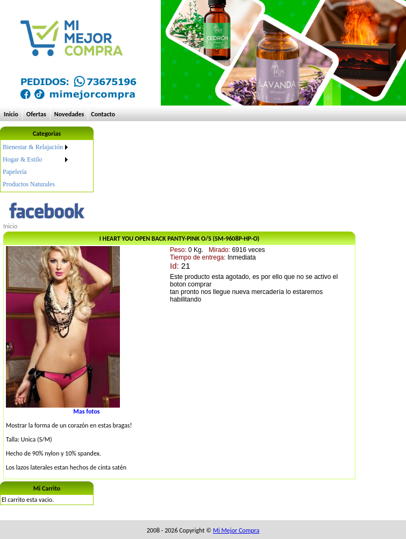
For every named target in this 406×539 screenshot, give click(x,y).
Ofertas (36, 114)
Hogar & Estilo (22, 159)
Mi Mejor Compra (236, 530)
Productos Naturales (29, 184)
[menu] (36, 166)
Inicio (11, 114)
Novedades (69, 114)
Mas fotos (86, 411)
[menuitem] (36, 147)
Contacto (103, 114)
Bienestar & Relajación (33, 147)
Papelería (15, 172)
